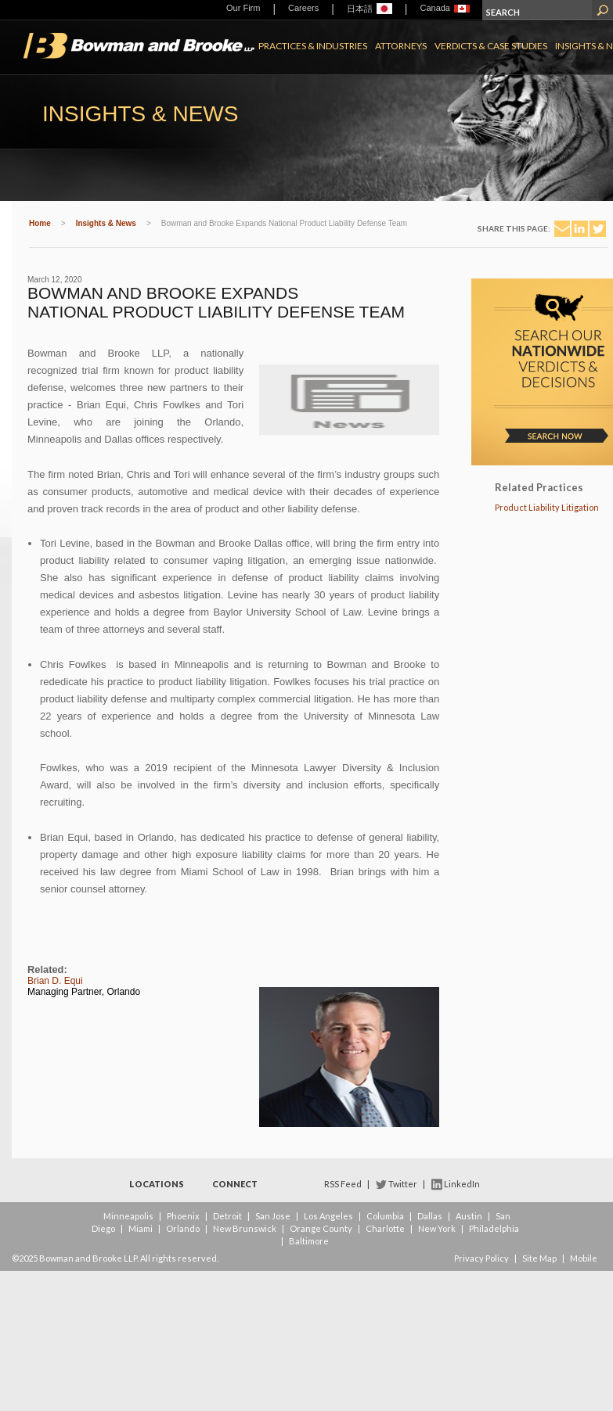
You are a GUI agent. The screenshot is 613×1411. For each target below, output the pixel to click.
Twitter (402, 1184)
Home (40, 223)
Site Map (539, 1258)
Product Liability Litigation (547, 507)
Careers (303, 8)
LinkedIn (462, 1184)
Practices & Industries (312, 46)
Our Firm (243, 8)
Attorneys (401, 46)
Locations (156, 1184)
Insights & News (106, 223)
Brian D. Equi (55, 980)
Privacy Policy (481, 1258)
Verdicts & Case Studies (491, 46)
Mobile (583, 1258)
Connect (235, 1184)
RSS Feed (343, 1184)
